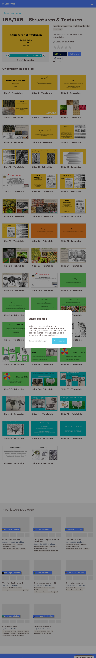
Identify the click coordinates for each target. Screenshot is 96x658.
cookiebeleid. (51, 335)
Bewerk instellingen (38, 341)
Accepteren (59, 341)
